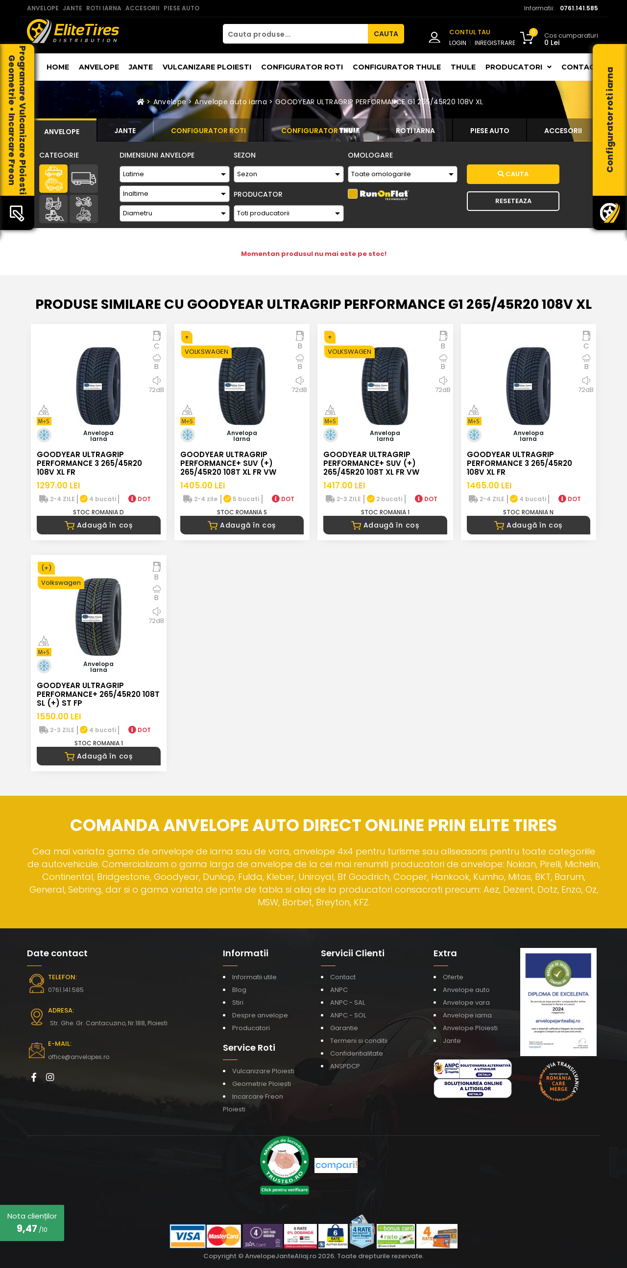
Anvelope (99, 67)
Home (58, 67)
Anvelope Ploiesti (470, 1028)
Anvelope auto (466, 989)
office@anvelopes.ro (78, 1057)
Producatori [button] (518, 67)
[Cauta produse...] (295, 34)
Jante (141, 67)
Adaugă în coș (99, 525)
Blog (239, 989)
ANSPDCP (345, 1066)
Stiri (237, 1002)
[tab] (61, 130)
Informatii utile (254, 977)
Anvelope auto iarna (230, 102)
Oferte (453, 977)
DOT (139, 499)
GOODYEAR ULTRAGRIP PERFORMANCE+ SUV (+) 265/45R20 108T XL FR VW (228, 463)
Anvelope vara (466, 1002)
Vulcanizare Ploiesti (207, 67)
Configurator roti (302, 67)
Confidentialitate (356, 1053)
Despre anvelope (260, 1015)
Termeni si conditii (358, 1040)
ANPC (339, 989)
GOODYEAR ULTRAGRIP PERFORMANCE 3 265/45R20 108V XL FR (89, 463)
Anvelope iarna (467, 1015)
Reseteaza (513, 201)
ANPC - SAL (347, 1002)
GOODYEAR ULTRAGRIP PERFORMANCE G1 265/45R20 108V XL (379, 102)
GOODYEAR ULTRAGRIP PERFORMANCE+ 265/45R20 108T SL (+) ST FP (98, 694)
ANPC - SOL (348, 1015)
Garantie (344, 1028)
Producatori (251, 1028)
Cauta (513, 174)
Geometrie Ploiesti (261, 1083)
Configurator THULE (397, 67)
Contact (580, 67)
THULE (463, 67)
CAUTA (386, 34)
